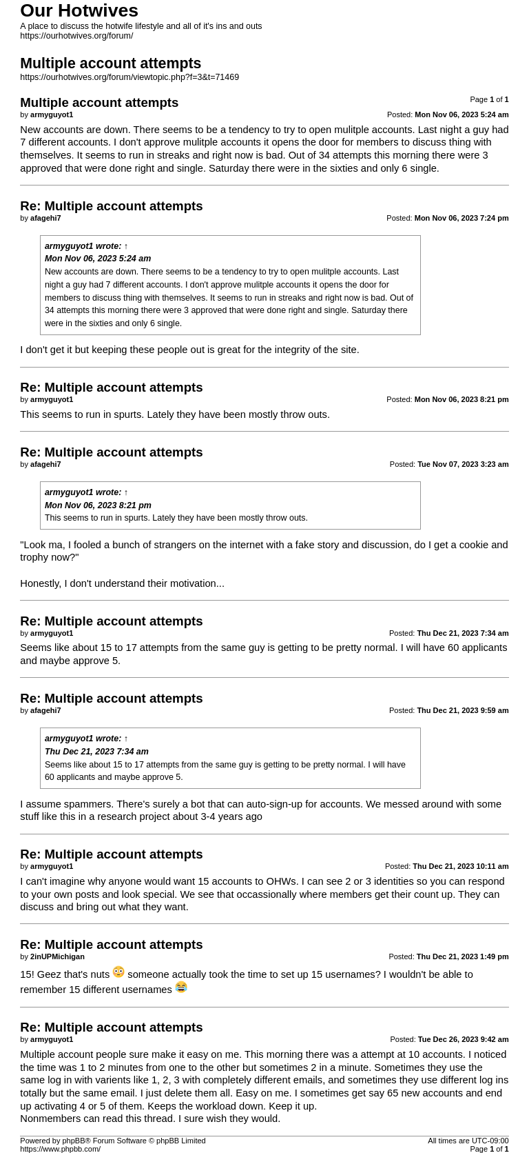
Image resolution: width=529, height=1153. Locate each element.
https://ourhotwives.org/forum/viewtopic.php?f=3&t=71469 (129, 77)
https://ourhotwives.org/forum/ (76, 36)
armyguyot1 (69, 246)
